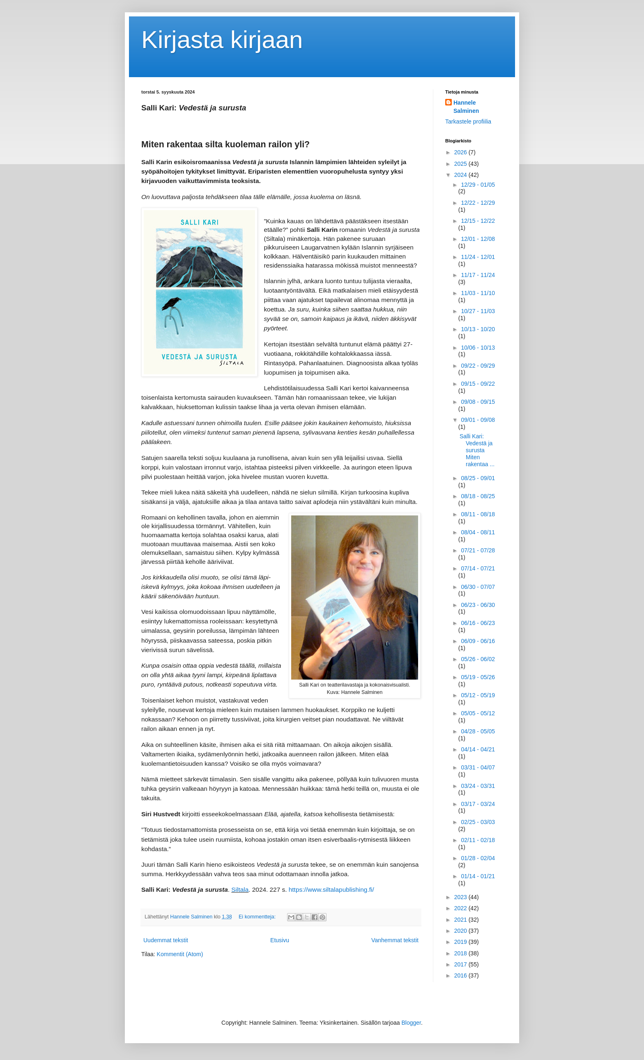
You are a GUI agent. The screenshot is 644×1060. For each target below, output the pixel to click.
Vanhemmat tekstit (395, 940)
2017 (461, 964)
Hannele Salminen (466, 106)
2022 (461, 908)
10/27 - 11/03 (478, 311)
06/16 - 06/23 (478, 623)
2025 (461, 163)
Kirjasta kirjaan (222, 39)
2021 (461, 919)
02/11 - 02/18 (478, 840)
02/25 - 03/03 (478, 822)
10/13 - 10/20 (478, 329)
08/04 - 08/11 (478, 532)
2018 (461, 953)
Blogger (411, 1022)
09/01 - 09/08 (478, 420)
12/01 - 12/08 (478, 239)
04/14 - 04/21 (478, 749)
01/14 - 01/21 (478, 876)
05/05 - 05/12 (478, 713)
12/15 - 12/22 (478, 220)
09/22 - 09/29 (478, 365)
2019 (461, 942)
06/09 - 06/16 (478, 641)
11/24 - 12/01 (478, 257)
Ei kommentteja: (258, 917)
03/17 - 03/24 (478, 804)
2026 (461, 152)
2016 (461, 975)
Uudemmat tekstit (165, 940)
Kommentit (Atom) (180, 954)
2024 (461, 175)
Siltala (239, 889)
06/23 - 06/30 (478, 605)
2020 (461, 930)
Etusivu (279, 940)
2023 (461, 897)
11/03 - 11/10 (478, 293)
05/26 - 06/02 (478, 659)
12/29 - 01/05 (478, 184)
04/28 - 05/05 (478, 731)
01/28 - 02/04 (478, 858)
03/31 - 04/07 (478, 767)
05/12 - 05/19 (478, 695)
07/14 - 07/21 (478, 568)
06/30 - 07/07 (478, 587)
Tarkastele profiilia (468, 121)
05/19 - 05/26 (478, 677)
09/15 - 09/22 (478, 383)
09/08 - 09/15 (478, 401)
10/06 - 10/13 (478, 347)
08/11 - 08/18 (478, 514)
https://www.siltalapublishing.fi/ (331, 889)
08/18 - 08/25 (478, 496)
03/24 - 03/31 (478, 786)
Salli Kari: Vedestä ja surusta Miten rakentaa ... (477, 450)
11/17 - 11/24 (478, 275)
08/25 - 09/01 (478, 478)
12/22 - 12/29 (478, 202)
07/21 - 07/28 (478, 550)
